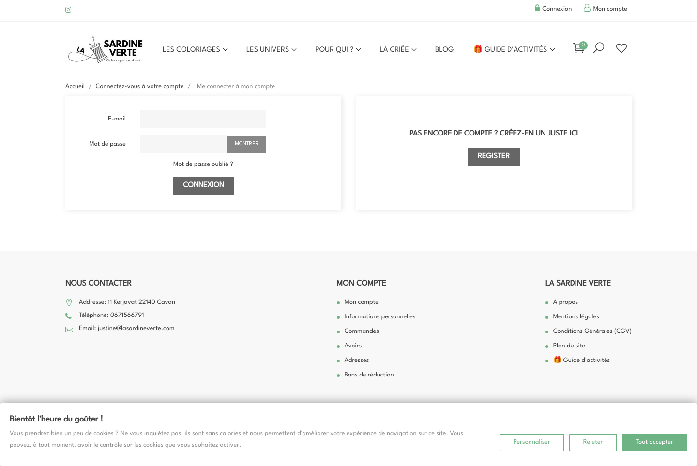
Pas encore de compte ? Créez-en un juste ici (493, 133)
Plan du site (569, 346)
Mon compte (361, 283)
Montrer (246, 143)
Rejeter (593, 442)
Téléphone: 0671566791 (111, 316)
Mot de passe (107, 144)
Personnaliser (532, 442)
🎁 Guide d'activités (511, 50)
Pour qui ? (335, 50)
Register (494, 156)
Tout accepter (655, 442)
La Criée (395, 50)
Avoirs (353, 346)
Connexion (203, 185)
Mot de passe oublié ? (203, 165)
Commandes (362, 332)
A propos (565, 303)
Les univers (268, 50)
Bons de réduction (369, 375)
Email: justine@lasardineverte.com (127, 329)
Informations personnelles (380, 317)
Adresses (357, 361)
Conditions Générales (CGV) (592, 332)
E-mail (117, 119)
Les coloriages (192, 50)
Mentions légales (576, 317)
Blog (444, 50)
